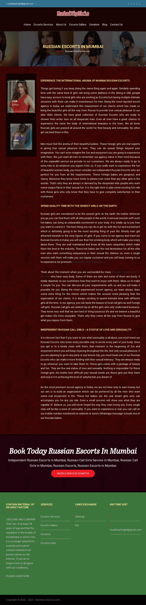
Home (27, 24)
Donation (94, 24)
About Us (61, 24)
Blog (104, 24)
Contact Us (116, 24)
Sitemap (80, 516)
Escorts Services (43, 24)
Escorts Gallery (78, 24)
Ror (77, 525)
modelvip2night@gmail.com (20, 3)
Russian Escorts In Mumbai (88, 261)
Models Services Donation (73, 473)
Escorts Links (48, 543)
